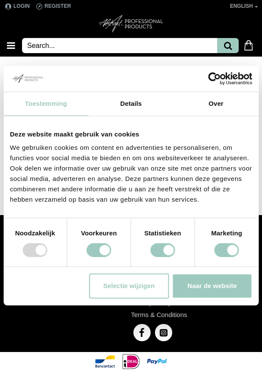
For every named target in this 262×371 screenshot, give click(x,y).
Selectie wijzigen (129, 285)
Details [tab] (131, 103)
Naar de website (212, 285)
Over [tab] (216, 103)
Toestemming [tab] (46, 103)
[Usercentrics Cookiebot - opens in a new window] (214, 78)
